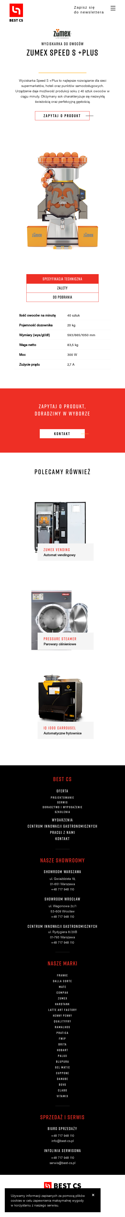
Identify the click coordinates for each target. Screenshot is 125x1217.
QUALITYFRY (62, 1021)
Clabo (62, 1090)
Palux (62, 1056)
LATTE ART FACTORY (62, 1010)
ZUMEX (62, 998)
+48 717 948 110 (62, 889)
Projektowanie (62, 797)
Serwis (62, 802)
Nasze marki (63, 963)
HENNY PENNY (62, 1015)
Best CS (62, 779)
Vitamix (62, 1096)
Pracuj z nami (62, 832)
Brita (62, 1044)
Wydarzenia (62, 820)
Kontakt (62, 838)
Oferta (62, 791)
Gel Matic (62, 1067)
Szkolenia (62, 812)
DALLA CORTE (62, 981)
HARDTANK (62, 1004)
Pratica (63, 1033)
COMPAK (62, 992)
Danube (62, 1079)
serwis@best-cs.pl (62, 1162)
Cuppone (62, 1073)
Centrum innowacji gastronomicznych (62, 826)
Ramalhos (62, 1027)
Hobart (62, 1050)
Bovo (62, 1084)
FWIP (62, 1038)
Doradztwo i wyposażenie (63, 807)
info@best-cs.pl (62, 1140)
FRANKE (62, 975)
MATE (62, 987)
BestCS (16, 13)
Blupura (62, 1061)
